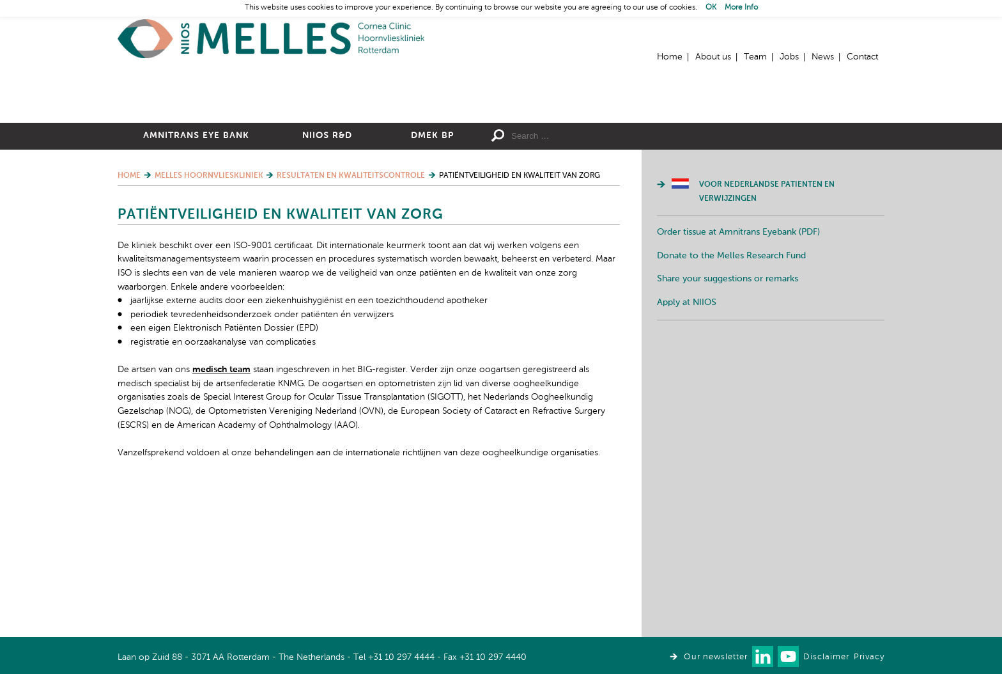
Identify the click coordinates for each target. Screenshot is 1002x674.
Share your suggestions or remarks (727, 418)
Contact (862, 56)
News (823, 56)
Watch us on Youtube (788, 656)
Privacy (869, 657)
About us (713, 56)
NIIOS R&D (327, 275)
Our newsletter (716, 657)
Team (755, 56)
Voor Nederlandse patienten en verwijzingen (767, 332)
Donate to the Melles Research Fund (731, 395)
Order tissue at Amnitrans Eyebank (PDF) (738, 372)
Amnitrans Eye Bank (196, 275)
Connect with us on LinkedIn (762, 656)
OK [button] (710, 8)
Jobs (789, 56)
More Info (741, 8)
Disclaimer (826, 657)
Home (271, 38)
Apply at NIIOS (686, 442)
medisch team (221, 509)
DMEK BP (432, 275)
